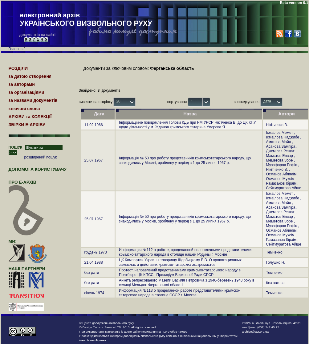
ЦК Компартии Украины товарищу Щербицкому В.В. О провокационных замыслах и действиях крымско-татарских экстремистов (180, 262)
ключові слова (24, 108)
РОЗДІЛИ (18, 68)
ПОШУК (15, 147)
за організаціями (26, 92)
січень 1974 (94, 293)
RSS (279, 34)
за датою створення (30, 76)
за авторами (22, 84)
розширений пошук (40, 157)
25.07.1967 (93, 160)
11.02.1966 (93, 125)
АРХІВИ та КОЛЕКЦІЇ (30, 116)
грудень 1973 (95, 252)
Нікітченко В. (277, 125)
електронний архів (86, 19)
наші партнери (27, 268)
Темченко (274, 252)
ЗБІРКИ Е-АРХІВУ (27, 124)
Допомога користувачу (38, 169)
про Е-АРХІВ (26, 185)
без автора (275, 283)
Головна (16, 49)
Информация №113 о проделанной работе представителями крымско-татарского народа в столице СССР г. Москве (179, 292)
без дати (91, 272)
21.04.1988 (93, 262)
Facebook (288, 34)
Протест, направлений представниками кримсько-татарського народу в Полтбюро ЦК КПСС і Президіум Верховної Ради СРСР (180, 272)
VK (297, 34)
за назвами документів (33, 100)
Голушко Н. (275, 262)
